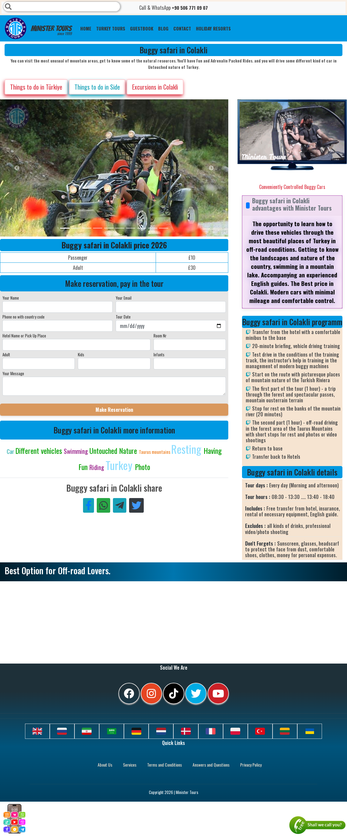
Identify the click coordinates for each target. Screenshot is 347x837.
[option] (122, 168)
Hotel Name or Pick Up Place (24, 336)
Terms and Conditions (164, 764)
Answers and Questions (211, 764)
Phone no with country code (23, 317)
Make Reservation (114, 409)
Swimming (76, 451)
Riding (97, 467)
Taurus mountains (155, 451)
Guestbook (141, 28)
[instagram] (151, 693)
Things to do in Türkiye (36, 86)
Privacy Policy (251, 764)
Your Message (13, 373)
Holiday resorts (213, 28)
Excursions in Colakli (155, 86)
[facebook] (129, 693)
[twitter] (196, 693)
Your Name (10, 298)
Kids (81, 354)
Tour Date (123, 317)
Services (129, 764)
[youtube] (218, 693)
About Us (105, 764)
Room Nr (160, 336)
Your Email (124, 298)
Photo (142, 466)
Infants (159, 354)
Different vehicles (39, 450)
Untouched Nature (114, 450)
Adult (6, 354)
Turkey (120, 465)
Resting (187, 449)
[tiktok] (173, 693)
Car (11, 451)
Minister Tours (38, 28)
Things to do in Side (97, 86)
